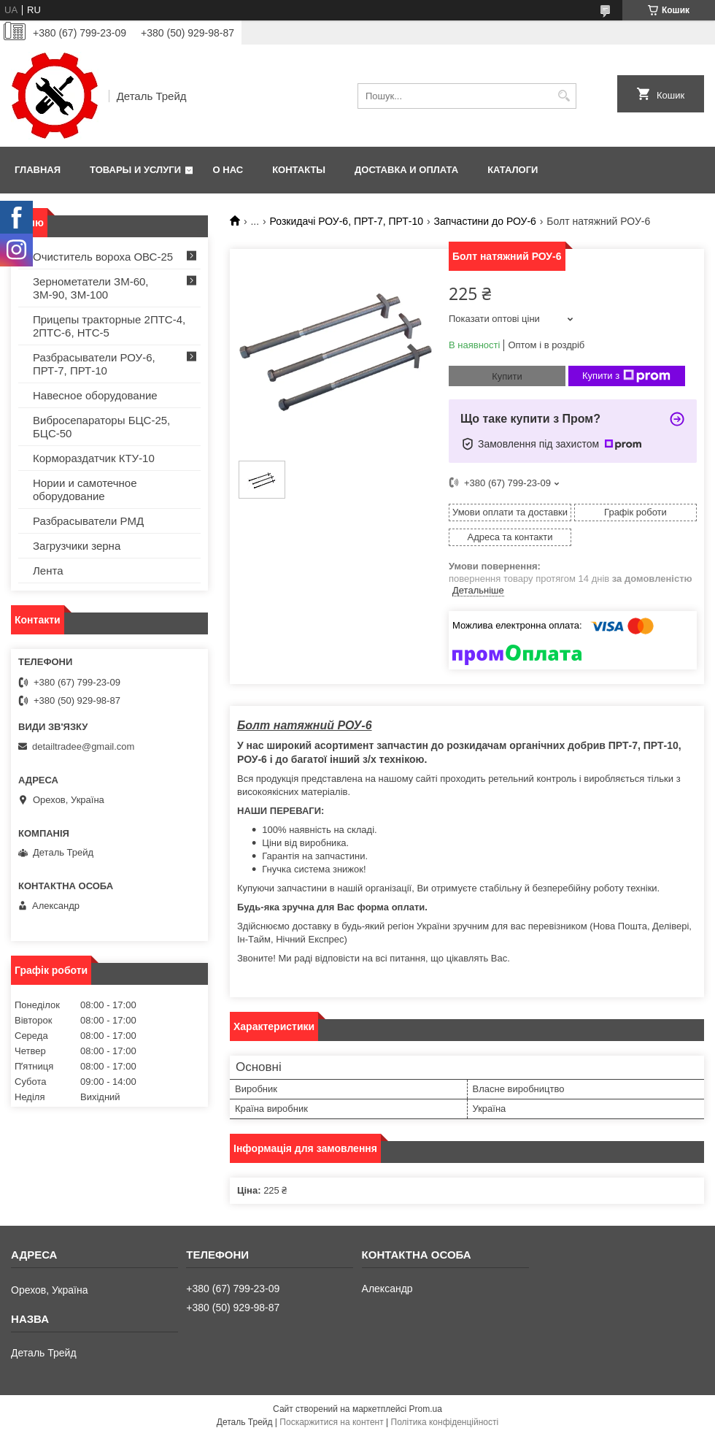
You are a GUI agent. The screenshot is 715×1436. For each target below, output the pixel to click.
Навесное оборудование (95, 395)
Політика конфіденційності (445, 1422)
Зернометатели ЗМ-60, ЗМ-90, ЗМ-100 (91, 288)
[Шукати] (563, 96)
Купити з (626, 376)
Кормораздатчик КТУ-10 (94, 458)
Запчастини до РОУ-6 (484, 221)
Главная (38, 169)
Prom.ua (425, 1409)
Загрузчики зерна (76, 546)
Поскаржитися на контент (331, 1422)
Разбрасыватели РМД (88, 521)
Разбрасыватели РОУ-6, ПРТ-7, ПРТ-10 (94, 364)
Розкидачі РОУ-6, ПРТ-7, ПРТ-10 (347, 221)
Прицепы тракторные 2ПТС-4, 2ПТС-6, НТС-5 (109, 326)
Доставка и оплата (406, 169)
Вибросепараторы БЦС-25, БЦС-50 (101, 426)
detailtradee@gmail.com (83, 746)
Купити (507, 376)
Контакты (298, 169)
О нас (228, 169)
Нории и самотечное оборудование (85, 489)
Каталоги (512, 169)
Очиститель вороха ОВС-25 (103, 256)
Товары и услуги (135, 169)
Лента (48, 570)
